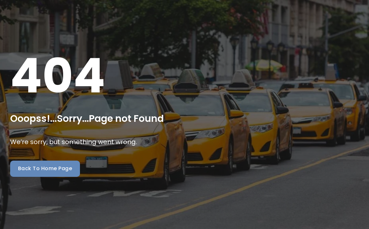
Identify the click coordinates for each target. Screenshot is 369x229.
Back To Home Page (45, 168)
